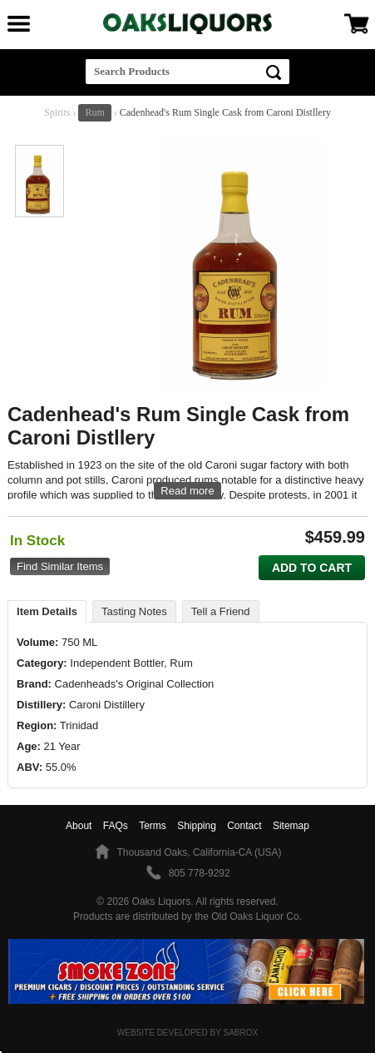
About (78, 826)
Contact (244, 826)
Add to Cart (312, 567)
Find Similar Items (60, 566)
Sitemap (291, 826)
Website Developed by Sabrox (187, 1032)
